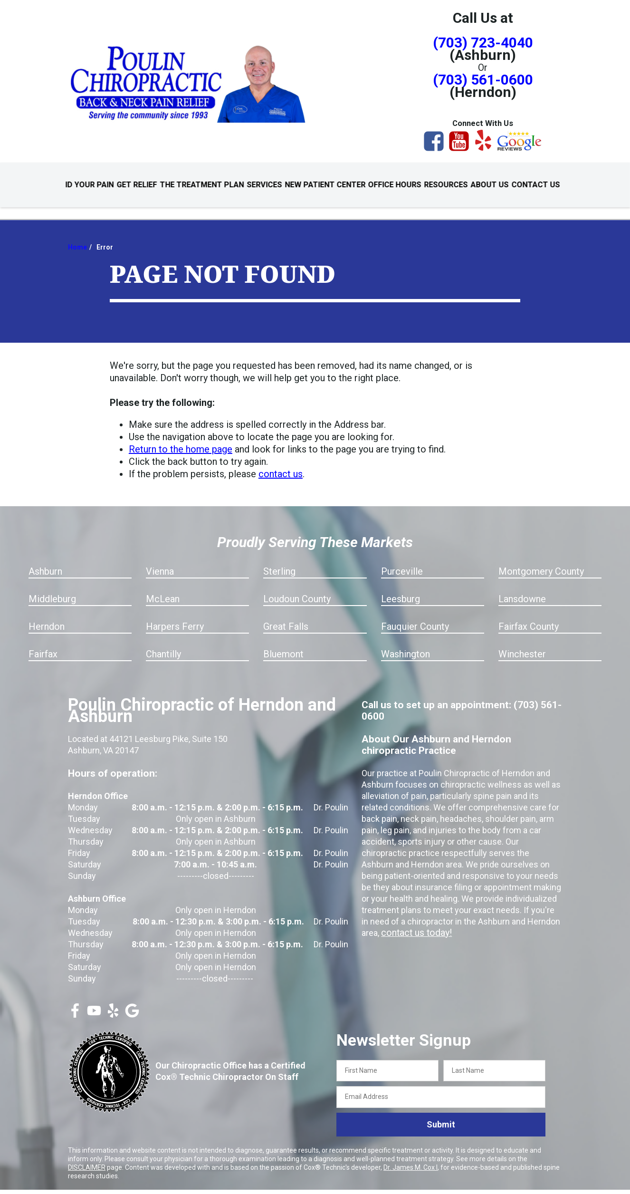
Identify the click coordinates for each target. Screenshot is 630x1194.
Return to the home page (180, 438)
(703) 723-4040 (483, 42)
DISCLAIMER (86, 1157)
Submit (441, 1114)
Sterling (279, 561)
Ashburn (45, 561)
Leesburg (400, 588)
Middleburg (52, 588)
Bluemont (283, 643)
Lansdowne (522, 588)
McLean (163, 588)
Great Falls (285, 616)
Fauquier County (415, 616)
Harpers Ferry (175, 616)
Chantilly (163, 643)
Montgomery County (541, 561)
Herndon (47, 616)
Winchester (522, 643)
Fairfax (43, 643)
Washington (405, 643)
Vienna (160, 561)
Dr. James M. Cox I (410, 1157)
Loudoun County (297, 588)
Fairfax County (528, 616)
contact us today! (414, 922)
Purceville (402, 561)
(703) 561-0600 (483, 79)
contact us (280, 463)
